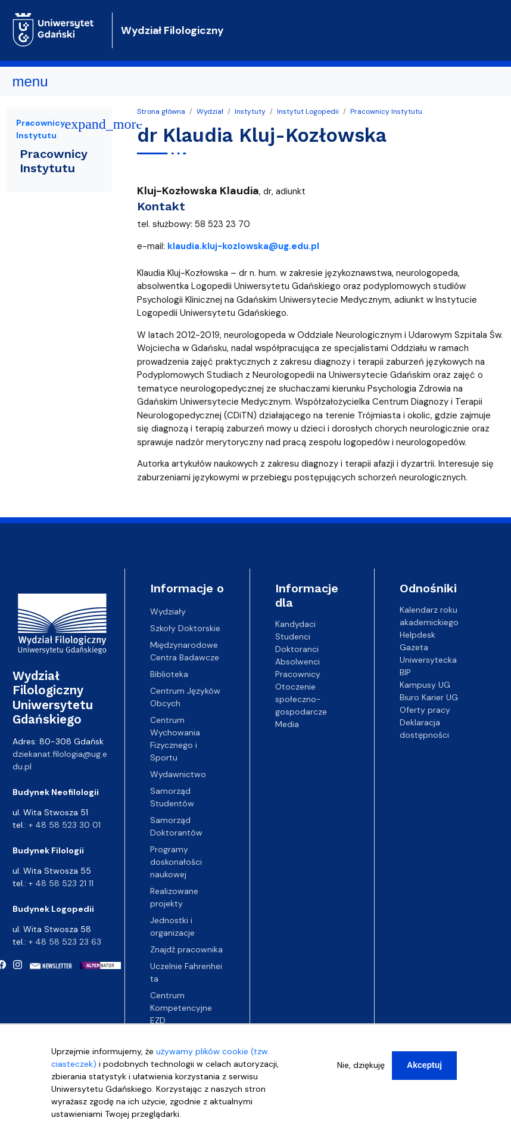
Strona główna (161, 111)
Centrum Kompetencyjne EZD (181, 1008)
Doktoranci (297, 649)
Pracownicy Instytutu (386, 111)
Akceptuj (424, 1071)
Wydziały (168, 611)
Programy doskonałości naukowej (176, 862)
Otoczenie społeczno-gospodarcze (301, 699)
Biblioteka (169, 674)
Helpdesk (417, 634)
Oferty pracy (425, 709)
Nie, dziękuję (361, 1071)
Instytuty (250, 111)
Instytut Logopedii (308, 111)
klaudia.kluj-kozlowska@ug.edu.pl (243, 246)
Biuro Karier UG (429, 697)
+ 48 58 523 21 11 (61, 883)
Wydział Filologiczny (172, 30)
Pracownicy (297, 674)
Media (287, 724)
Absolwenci (297, 661)
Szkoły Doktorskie (185, 628)
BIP (405, 672)
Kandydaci (295, 624)
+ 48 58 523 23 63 (65, 941)
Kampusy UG (425, 684)
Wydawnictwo (178, 774)
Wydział (210, 111)
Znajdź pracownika (186, 949)
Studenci (292, 636)
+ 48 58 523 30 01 (65, 824)
